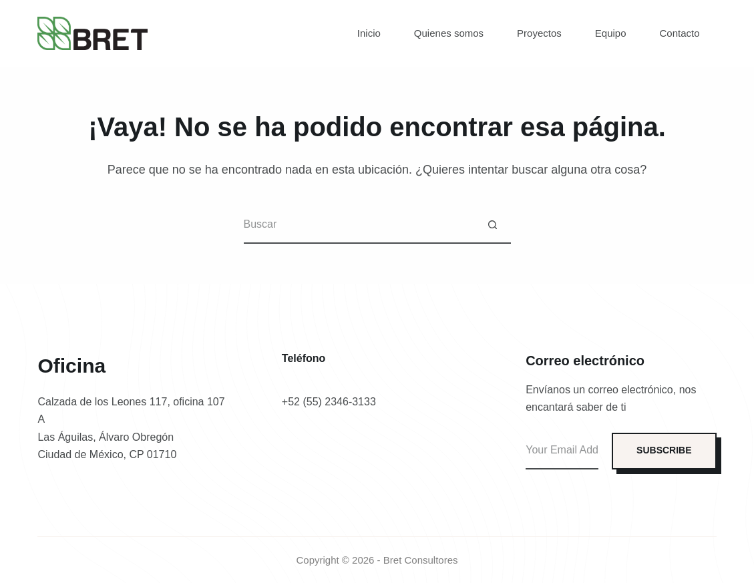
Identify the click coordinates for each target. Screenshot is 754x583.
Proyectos (539, 33)
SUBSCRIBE (663, 450)
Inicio (369, 33)
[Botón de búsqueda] (492, 225)
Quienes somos (449, 33)
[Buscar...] (359, 225)
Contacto (680, 33)
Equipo (610, 33)
